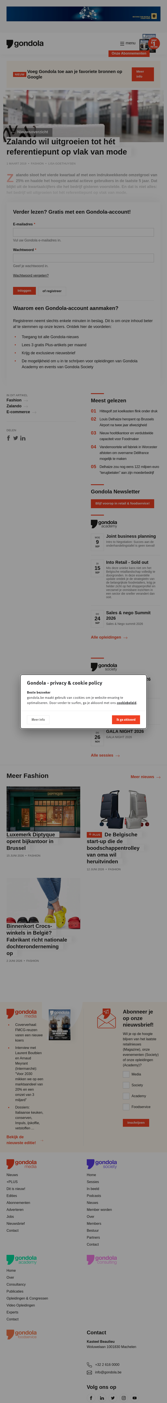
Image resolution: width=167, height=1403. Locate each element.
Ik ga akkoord (126, 718)
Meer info (38, 718)
